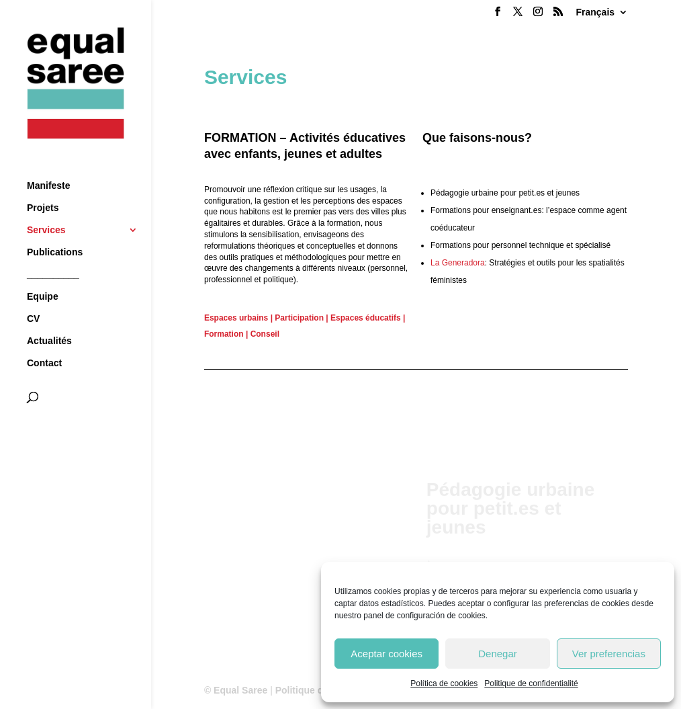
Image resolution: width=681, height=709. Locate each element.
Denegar (497, 653)
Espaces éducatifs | (367, 318)
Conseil (265, 334)
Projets (42, 183)
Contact (44, 338)
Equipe (42, 272)
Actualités (49, 316)
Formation (224, 334)
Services (46, 205)
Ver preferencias (608, 653)
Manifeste (49, 161)
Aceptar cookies (386, 653)
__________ (53, 250)
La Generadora (457, 262)
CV (33, 294)
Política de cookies (444, 683)
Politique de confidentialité (531, 683)
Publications (55, 227)
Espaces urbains (236, 318)
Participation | (301, 318)
